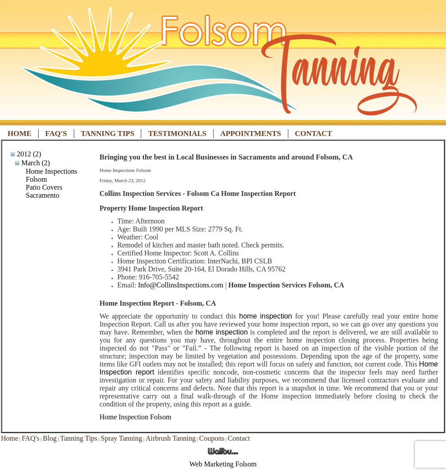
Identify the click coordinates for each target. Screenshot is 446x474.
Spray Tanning (121, 438)
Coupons (211, 438)
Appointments (250, 133)
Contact (313, 133)
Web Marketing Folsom (223, 464)
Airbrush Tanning (171, 438)
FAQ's (56, 133)
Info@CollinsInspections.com (180, 285)
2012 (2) (29, 154)
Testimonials (177, 133)
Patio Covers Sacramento (44, 191)
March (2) (35, 163)
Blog (49, 438)
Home (20, 133)
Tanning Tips (108, 133)
